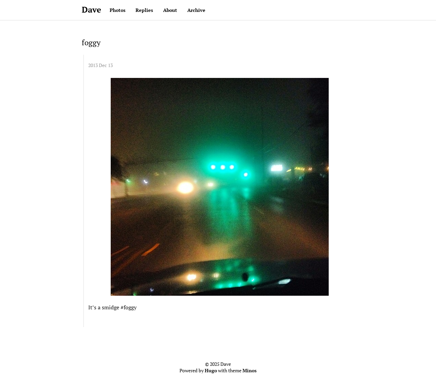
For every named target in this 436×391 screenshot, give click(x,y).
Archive (196, 10)
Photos (117, 10)
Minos (249, 371)
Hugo (211, 371)
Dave (91, 9)
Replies (144, 10)
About (170, 10)
